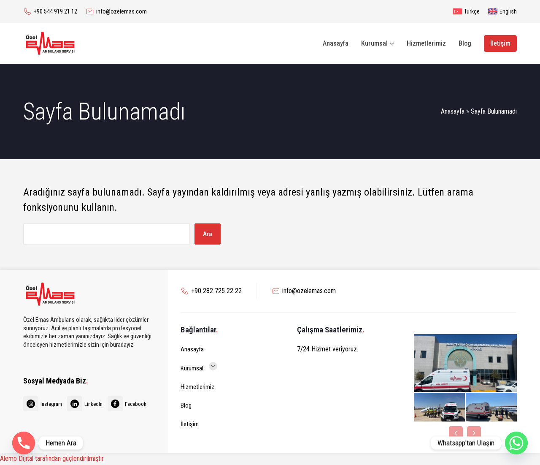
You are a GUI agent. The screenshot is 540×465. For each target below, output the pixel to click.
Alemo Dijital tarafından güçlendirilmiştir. (52, 458)
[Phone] (23, 443)
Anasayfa (452, 111)
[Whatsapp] (516, 443)
